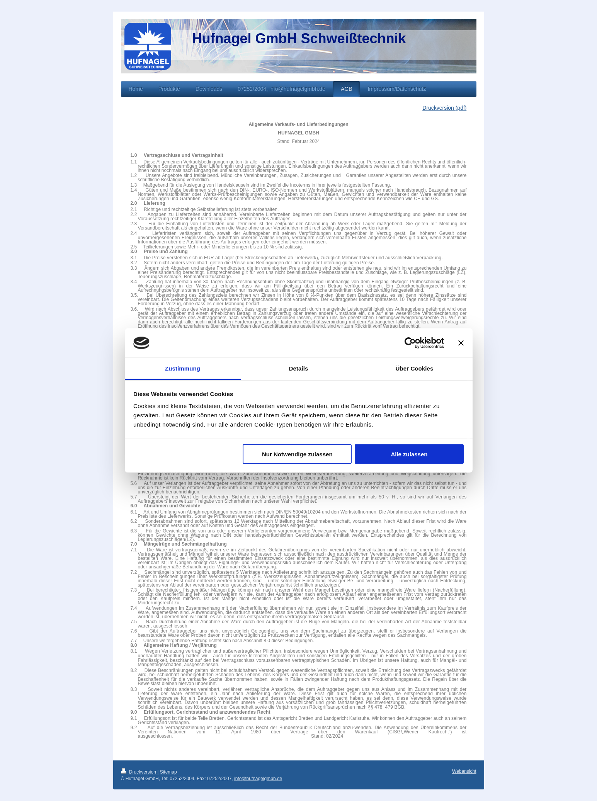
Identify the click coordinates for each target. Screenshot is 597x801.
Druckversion (139, 772)
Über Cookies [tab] (415, 368)
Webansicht (464, 771)
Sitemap (168, 772)
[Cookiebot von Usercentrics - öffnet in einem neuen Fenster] (410, 343)
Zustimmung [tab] (182, 368)
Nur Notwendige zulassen (297, 454)
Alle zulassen (409, 454)
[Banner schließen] (461, 343)
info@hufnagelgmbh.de (258, 778)
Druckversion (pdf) (444, 108)
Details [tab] (298, 368)
